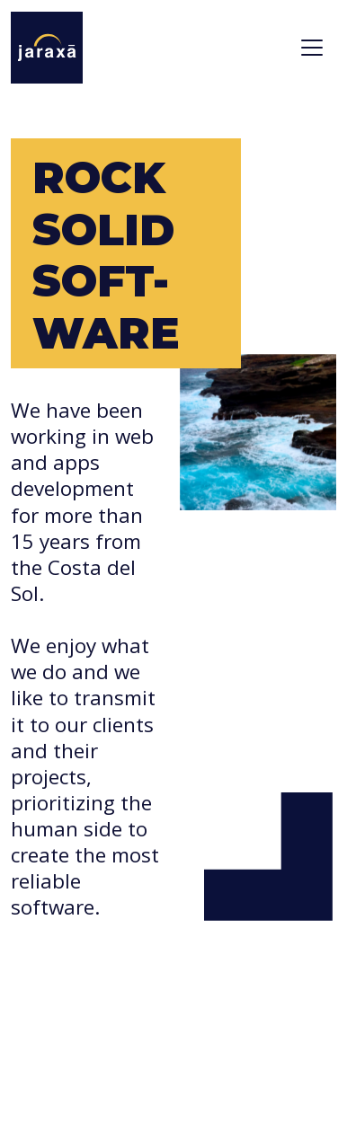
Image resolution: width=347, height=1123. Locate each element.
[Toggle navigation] (312, 48)
